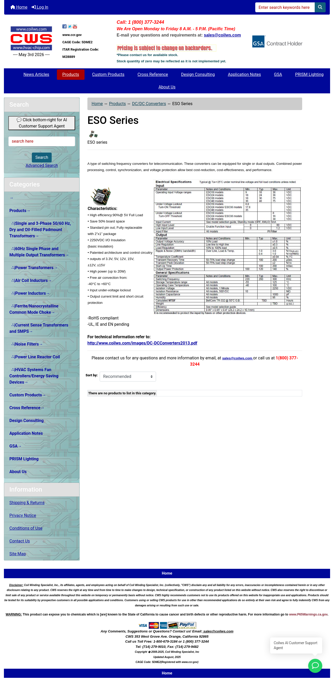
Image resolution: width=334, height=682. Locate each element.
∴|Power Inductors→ (29, 293)
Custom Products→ (27, 395)
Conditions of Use (25, 528)
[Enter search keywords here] (285, 7)
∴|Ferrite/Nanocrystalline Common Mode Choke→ (33, 309)
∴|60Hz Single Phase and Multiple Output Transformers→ (39, 251)
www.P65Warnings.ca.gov (308, 614)
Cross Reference (153, 74)
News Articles (36, 74)
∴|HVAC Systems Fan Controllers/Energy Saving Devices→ (33, 376)
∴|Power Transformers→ (33, 267)
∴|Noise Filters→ (26, 344)
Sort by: (92, 375)
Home (18, 7)
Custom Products (108, 74)
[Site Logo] (31, 38)
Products (70, 74)
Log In (40, 7)
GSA (278, 74)
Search (41, 157)
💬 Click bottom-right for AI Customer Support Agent (41, 123)
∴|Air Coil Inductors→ (30, 280)
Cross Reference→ (27, 407)
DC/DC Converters (149, 103)
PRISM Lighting (309, 74)
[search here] (41, 141)
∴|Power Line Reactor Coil (34, 356)
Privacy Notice (22, 515)
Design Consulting (198, 74)
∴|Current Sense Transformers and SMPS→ (38, 328)
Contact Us (19, 541)
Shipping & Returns (27, 502)
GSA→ (15, 446)
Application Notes (244, 74)
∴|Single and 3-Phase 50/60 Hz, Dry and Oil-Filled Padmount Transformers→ (40, 229)
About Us (166, 87)
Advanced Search (42, 165)
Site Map (17, 553)
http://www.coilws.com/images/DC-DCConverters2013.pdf (142, 343)
